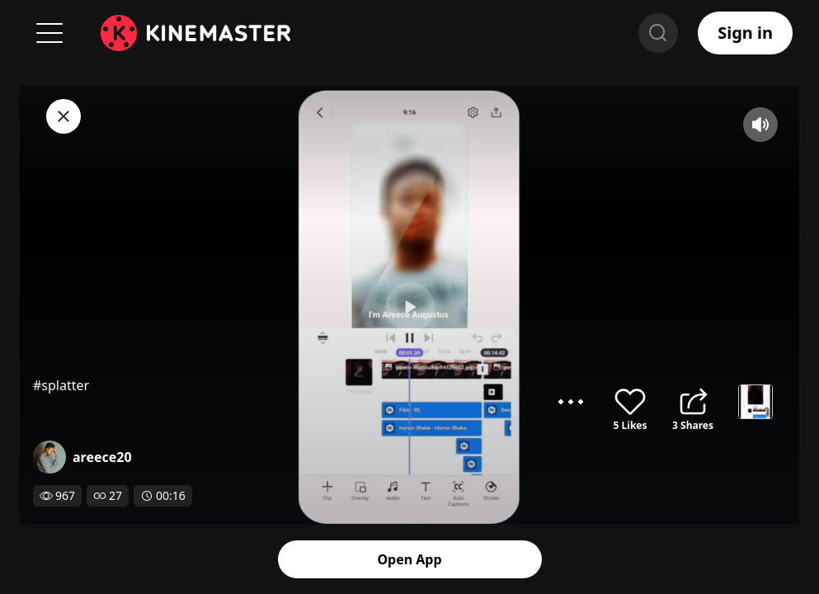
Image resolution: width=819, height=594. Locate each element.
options (570, 401)
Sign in (745, 33)
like (630, 401)
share (692, 401)
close (63, 116)
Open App (410, 559)
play (410, 307)
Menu (49, 33)
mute (760, 124)
